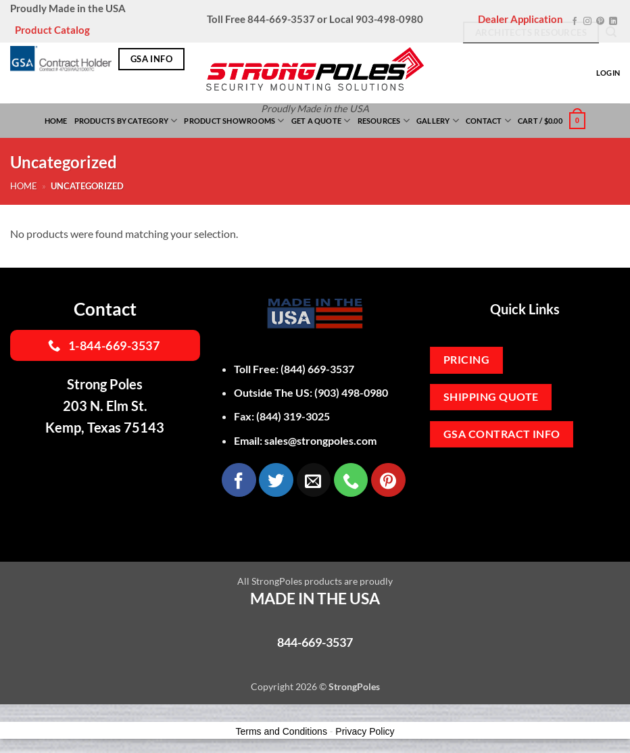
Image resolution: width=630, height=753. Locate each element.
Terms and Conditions (281, 731)
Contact (488, 120)
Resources (384, 120)
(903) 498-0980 (351, 392)
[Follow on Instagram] (587, 21)
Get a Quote (321, 120)
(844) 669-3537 (317, 368)
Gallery (437, 120)
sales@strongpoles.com (320, 440)
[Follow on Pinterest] (600, 21)
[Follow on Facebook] (575, 21)
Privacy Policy (364, 731)
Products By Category (126, 120)
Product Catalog (52, 30)
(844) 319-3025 (293, 416)
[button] (551, 120)
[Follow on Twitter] (276, 480)
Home (56, 120)
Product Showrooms (234, 120)
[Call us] (351, 480)
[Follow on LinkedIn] (613, 21)
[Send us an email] (314, 480)
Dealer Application (520, 19)
